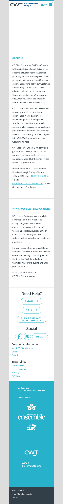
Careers (15, 351)
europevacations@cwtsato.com (27, 183)
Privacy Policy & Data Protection (22, 494)
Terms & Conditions (18, 491)
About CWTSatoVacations (23, 348)
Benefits (16, 355)
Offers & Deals (18, 365)
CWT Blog (16, 376)
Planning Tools (18, 372)
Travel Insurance (19, 369)
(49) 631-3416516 (38, 176)
